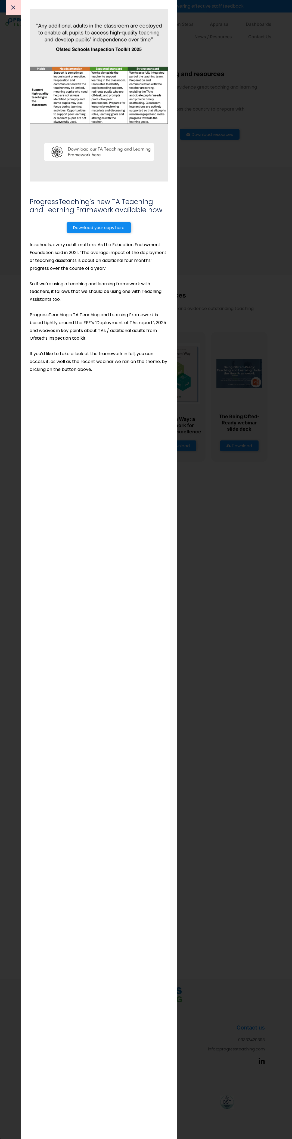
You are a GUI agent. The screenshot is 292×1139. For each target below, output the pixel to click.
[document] (146, 569)
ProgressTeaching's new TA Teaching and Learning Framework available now (98, 205)
